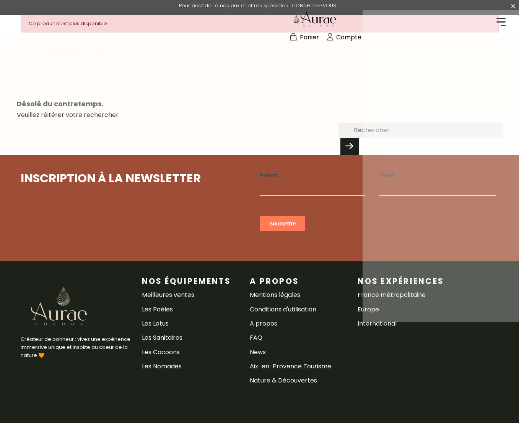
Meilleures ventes (168, 294)
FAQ (256, 337)
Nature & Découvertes (283, 380)
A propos (263, 323)
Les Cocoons (161, 352)
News (258, 352)
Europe (368, 309)
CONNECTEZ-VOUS (314, 5)
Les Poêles (157, 309)
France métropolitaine (392, 294)
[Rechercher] (420, 130)
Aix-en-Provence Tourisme (290, 366)
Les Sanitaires (162, 337)
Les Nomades (162, 366)
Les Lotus (155, 323)
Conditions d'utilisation (283, 309)
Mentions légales (275, 294)
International (377, 323)
